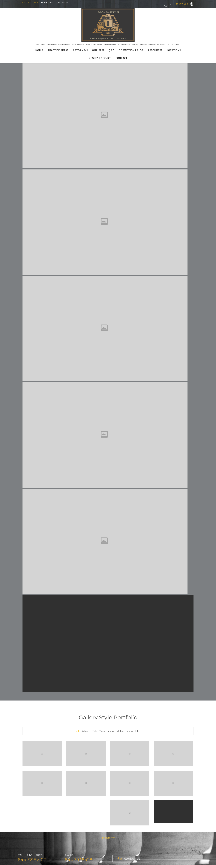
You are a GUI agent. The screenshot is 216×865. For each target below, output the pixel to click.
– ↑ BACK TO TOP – (108, 838)
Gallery (84, 731)
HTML (93, 731)
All (77, 731)
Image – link (132, 731)
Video (102, 731)
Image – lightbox (116, 731)
